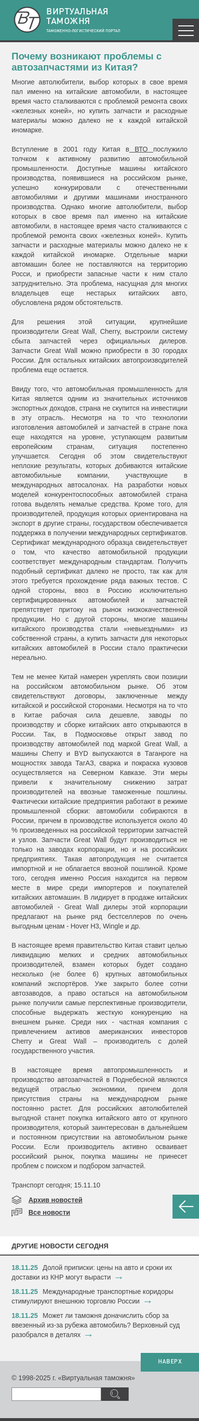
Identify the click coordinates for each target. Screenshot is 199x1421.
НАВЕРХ (170, 1362)
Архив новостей (55, 1200)
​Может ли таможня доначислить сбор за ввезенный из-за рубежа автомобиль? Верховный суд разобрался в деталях (96, 1325)
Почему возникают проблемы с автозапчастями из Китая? (86, 61)
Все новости (49, 1212)
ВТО (141, 149)
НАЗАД (185, 1207)
